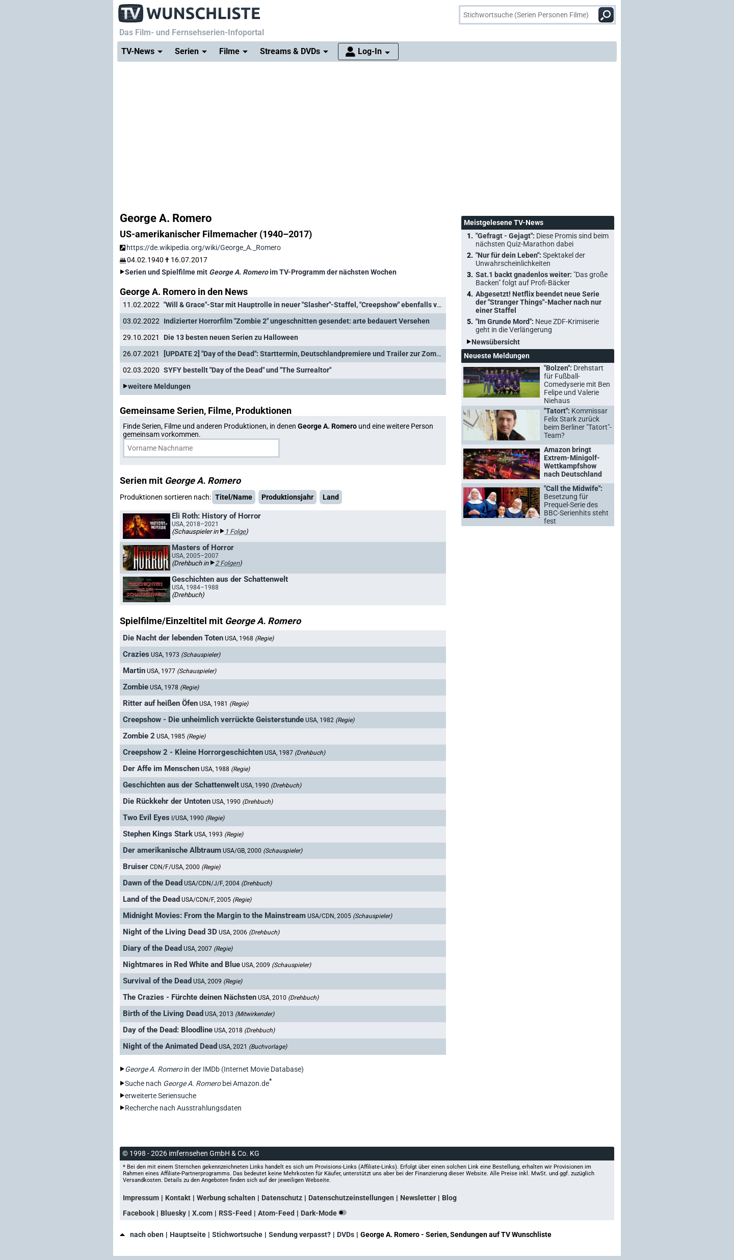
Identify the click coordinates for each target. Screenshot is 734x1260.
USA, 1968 (249, 638)
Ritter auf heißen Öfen (160, 703)
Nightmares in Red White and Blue (181, 964)
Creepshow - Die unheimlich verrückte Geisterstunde (213, 719)
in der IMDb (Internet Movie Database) (214, 1069)
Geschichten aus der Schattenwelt (181, 784)
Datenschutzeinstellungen (351, 1198)
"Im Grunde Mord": (537, 325)
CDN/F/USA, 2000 (185, 867)
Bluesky (173, 1213)
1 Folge (235, 531)
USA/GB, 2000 (262, 850)
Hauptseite (188, 1234)
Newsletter (418, 1198)
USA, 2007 (208, 948)
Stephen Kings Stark (158, 833)
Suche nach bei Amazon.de (197, 1083)
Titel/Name (233, 497)
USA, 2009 (276, 965)
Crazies (136, 654)
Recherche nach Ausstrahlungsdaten (183, 1108)
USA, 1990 (271, 785)
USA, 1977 (181, 671)
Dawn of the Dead (152, 882)
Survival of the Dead (157, 980)
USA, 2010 (288, 997)
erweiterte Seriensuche (160, 1096)
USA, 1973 (185, 654)
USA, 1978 (174, 687)
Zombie (135, 686)
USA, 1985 (180, 736)
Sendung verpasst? (300, 1234)
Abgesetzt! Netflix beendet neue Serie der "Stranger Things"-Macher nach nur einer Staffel (538, 302)
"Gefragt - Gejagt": (542, 240)
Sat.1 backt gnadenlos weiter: (542, 278)
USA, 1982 (329, 720)
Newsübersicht (495, 342)
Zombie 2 (139, 735)
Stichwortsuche (237, 1234)
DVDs (345, 1234)
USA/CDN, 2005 (349, 916)
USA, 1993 (218, 834)
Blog (449, 1198)
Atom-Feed (276, 1213)
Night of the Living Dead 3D (170, 931)
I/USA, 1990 (197, 818)
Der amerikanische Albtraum (172, 850)
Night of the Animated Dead (170, 1046)
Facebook (138, 1213)
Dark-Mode (326, 1213)
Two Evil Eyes (146, 817)
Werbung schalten (226, 1198)
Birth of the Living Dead (163, 1013)
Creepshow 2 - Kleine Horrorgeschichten (193, 752)
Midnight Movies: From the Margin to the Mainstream (214, 915)
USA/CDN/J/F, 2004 (228, 883)
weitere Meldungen (159, 386)
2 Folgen (227, 563)
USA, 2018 (244, 1030)
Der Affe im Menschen (161, 768)
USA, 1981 (223, 703)
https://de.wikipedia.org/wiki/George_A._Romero (200, 247)
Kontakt (178, 1198)
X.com (202, 1213)
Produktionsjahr (287, 497)
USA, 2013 (239, 1014)
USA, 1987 (295, 752)
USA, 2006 (249, 932)
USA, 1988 (225, 769)
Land (331, 497)
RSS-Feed (235, 1213)
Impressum (141, 1198)
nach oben (142, 1234)
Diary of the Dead (152, 948)
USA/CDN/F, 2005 (216, 899)
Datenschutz (281, 1198)
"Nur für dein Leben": (530, 259)
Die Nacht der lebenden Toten (173, 638)
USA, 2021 (253, 1046)
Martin (134, 670)
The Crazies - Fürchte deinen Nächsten (189, 997)
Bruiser (135, 866)
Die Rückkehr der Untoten (167, 801)
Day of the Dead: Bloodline (168, 1029)
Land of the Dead (151, 899)
